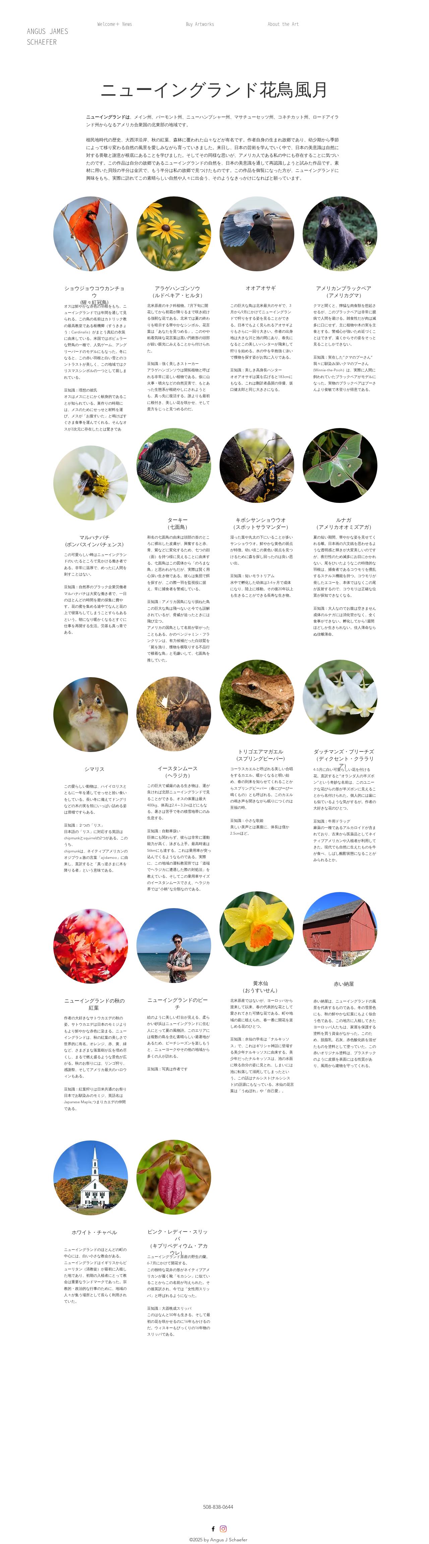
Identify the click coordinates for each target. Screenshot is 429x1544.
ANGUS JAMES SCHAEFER (47, 36)
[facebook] (213, 1529)
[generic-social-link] (223, 1529)
